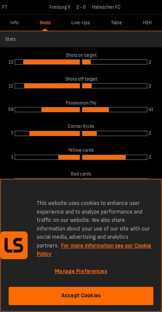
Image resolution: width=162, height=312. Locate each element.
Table (116, 23)
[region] (81, 245)
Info (14, 23)
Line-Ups (80, 23)
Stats (45, 23)
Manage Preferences (81, 271)
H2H (147, 23)
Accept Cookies (81, 295)
